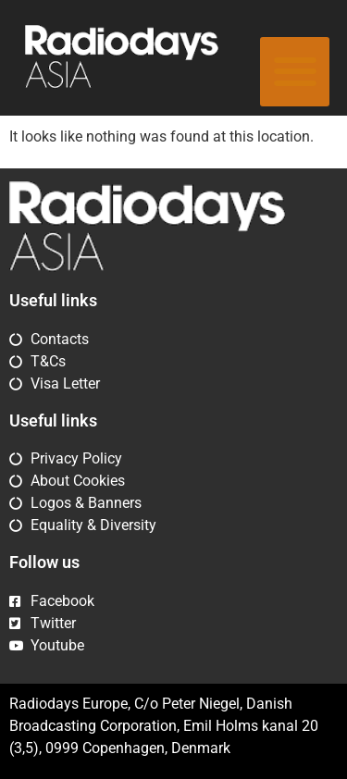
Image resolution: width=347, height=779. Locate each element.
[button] (294, 71)
